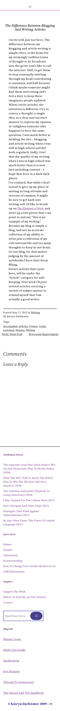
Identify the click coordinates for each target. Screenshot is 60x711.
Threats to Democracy (18, 682)
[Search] (36, 616)
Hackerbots (11, 661)
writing (30, 330)
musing (20, 330)
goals (42, 326)
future (33, 326)
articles (23, 326)
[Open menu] (30, 7)
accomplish (10, 326)
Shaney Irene (12, 639)
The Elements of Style (30, 208)
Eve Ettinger (11, 671)
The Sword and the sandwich (23, 693)
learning (8, 330)
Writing (35, 312)
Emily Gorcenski (14, 650)
